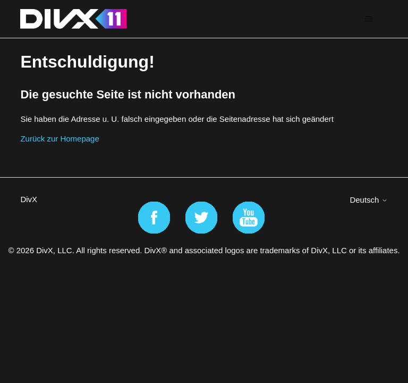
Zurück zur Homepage (59, 138)
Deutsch (368, 199)
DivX (28, 199)
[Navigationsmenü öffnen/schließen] (369, 19)
